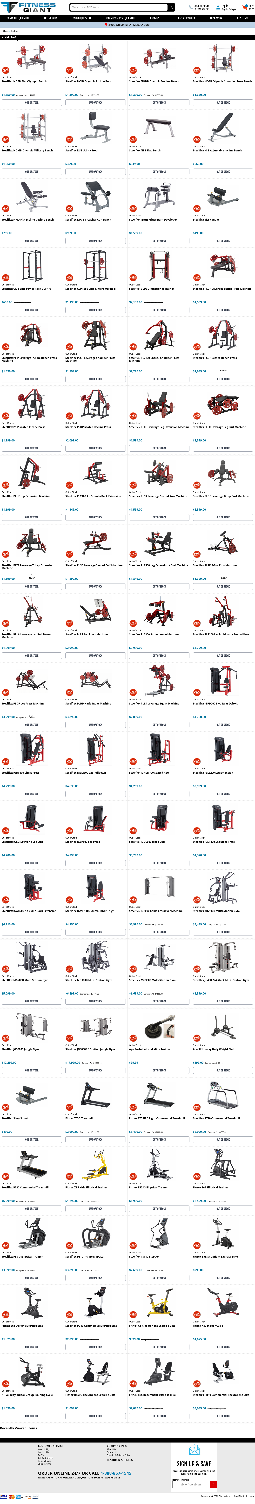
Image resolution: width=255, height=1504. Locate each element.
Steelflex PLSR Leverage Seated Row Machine (158, 496)
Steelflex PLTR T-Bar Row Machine (215, 565)
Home (5, 31)
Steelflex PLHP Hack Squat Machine (88, 703)
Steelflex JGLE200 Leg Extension (213, 772)
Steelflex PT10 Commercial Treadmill (216, 1118)
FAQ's (41, 1455)
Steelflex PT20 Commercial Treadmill (25, 1187)
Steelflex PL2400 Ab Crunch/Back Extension (93, 496)
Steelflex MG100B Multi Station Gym (216, 911)
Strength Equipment (18, 18)
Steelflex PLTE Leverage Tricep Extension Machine (28, 567)
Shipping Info (44, 1463)
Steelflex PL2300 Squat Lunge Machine (154, 634)
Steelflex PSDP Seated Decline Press (88, 427)
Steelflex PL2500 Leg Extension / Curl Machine (158, 565)
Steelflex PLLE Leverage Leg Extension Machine (159, 427)
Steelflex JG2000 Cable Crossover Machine (155, 911)
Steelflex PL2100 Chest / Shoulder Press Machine (154, 359)
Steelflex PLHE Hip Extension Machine (26, 496)
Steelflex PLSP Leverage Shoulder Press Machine (90, 359)
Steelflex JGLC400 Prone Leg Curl (22, 842)
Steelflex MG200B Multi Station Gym (25, 980)
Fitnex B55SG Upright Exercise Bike (215, 1256)
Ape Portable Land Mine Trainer (149, 1049)
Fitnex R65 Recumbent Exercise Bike (152, 1395)
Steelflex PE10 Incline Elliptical (84, 1256)
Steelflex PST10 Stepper (144, 1256)
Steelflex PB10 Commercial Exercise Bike (91, 1326)
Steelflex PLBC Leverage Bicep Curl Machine (221, 496)
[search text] (119, 7)
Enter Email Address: (180, 1480)
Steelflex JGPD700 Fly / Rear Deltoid (215, 703)
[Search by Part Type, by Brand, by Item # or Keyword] (171, 7)
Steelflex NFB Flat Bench (145, 150)
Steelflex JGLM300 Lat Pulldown (85, 772)
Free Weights (50, 18)
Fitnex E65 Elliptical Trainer (210, 1187)
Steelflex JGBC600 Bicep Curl (147, 842)
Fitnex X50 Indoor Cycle (208, 1326)
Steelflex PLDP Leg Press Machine (23, 703)
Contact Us (43, 1452)
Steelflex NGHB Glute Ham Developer (153, 219)
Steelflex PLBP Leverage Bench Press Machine (222, 289)
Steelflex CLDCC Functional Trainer (151, 289)
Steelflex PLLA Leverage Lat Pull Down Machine (26, 636)
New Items (242, 18)
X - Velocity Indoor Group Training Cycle (27, 1395)
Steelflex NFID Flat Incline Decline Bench (28, 219)
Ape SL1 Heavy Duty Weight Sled (213, 1049)
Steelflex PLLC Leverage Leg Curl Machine (219, 427)
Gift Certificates (45, 1458)
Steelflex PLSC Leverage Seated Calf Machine (93, 565)
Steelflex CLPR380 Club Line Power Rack (90, 289)
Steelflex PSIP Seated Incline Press (23, 427)
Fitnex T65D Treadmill (79, 1118)
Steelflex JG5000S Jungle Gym (20, 1049)
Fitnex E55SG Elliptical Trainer (148, 1187)
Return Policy (44, 1460)
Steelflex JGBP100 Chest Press (20, 772)
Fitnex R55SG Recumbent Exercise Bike (90, 1395)
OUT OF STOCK (31, 102)
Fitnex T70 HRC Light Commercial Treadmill (157, 1118)
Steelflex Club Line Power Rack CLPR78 (26, 289)
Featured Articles (120, 1460)
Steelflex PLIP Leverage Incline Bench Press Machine (29, 359)
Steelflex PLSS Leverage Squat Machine (154, 703)
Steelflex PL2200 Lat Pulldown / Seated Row (221, 634)
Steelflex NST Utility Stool (81, 150)
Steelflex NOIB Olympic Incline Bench (89, 81)
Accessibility (44, 1449)
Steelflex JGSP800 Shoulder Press (214, 842)
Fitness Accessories (185, 18)
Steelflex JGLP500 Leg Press (82, 842)
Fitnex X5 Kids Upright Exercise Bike (152, 1326)
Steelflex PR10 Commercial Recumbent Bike (221, 1395)
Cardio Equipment (82, 18)
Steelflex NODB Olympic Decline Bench (154, 81)
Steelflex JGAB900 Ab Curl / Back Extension (29, 911)
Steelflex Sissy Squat (206, 219)
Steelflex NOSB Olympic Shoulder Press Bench (222, 81)
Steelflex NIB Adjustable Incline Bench (217, 150)
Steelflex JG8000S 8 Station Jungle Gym (90, 1049)
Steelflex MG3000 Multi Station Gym (152, 980)
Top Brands (216, 18)
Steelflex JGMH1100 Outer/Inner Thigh (89, 911)
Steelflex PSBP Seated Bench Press (215, 358)
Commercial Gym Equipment (120, 18)
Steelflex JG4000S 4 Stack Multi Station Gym (221, 980)
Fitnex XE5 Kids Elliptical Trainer (86, 1187)
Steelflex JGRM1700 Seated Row (149, 772)
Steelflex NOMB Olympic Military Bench (27, 150)
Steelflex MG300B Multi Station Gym (88, 980)
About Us (111, 1449)
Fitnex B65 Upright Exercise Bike (22, 1326)
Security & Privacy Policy (118, 1455)
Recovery (154, 18)
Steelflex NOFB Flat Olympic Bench (24, 81)
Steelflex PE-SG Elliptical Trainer (22, 1256)
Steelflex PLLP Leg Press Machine (86, 634)
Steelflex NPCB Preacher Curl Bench (88, 219)
